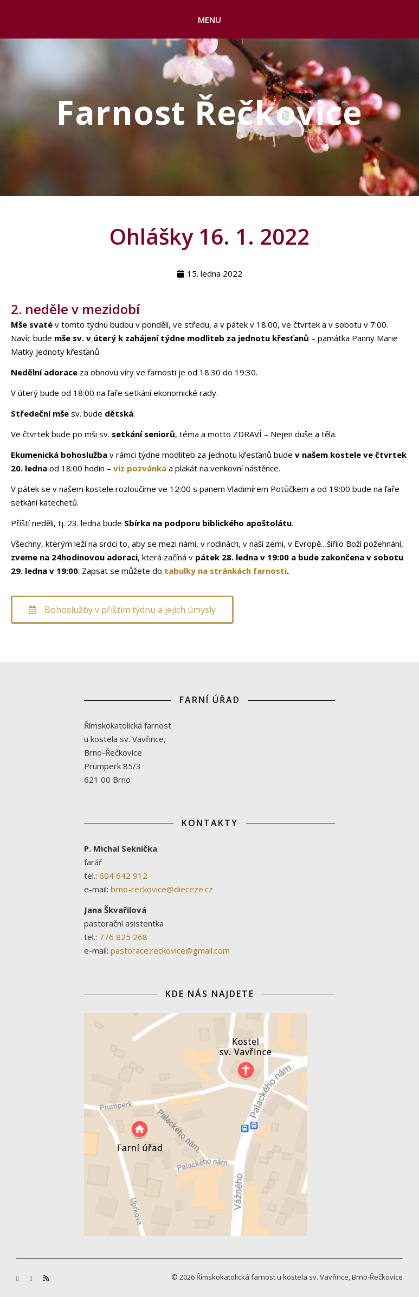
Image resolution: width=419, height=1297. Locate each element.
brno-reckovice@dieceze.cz (162, 889)
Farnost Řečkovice (209, 112)
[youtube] (32, 1278)
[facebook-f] (18, 1278)
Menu (210, 19)
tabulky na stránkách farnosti (225, 570)
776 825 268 (123, 936)
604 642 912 (123, 875)
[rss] (46, 1278)
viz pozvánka (139, 468)
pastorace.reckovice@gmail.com (170, 950)
